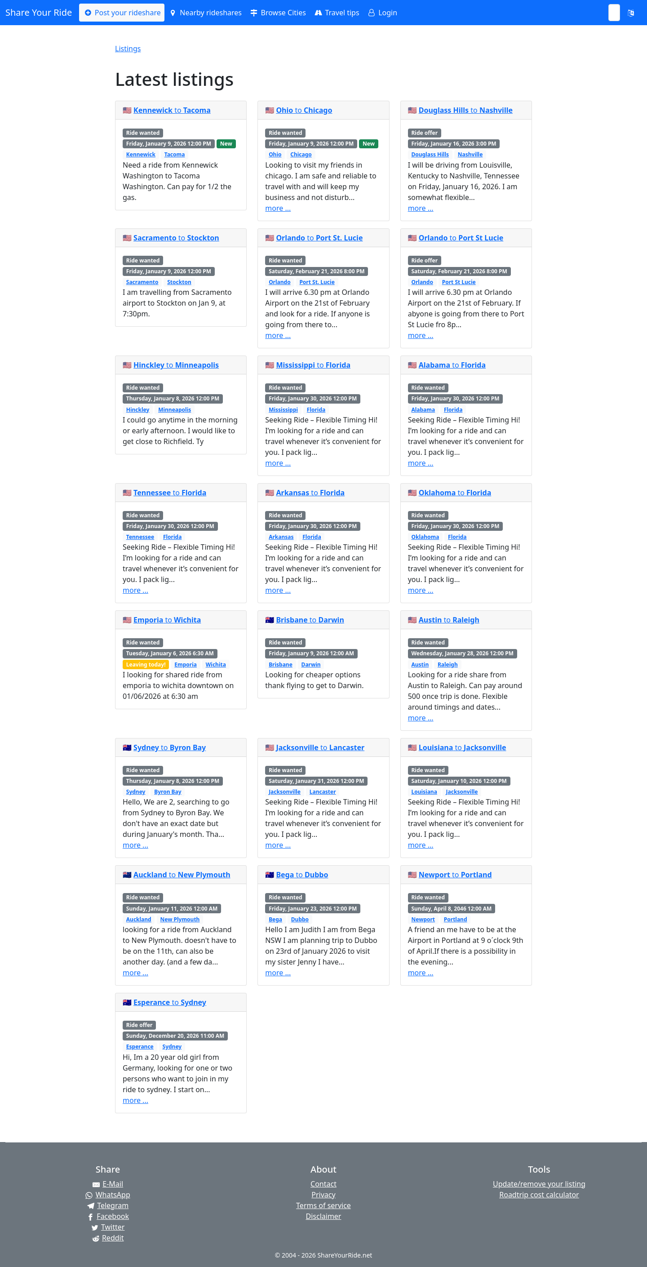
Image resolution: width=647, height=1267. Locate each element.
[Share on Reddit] (107, 1237)
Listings (128, 48)
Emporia (185, 664)
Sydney (136, 792)
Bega (275, 919)
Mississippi (283, 409)
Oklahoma (425, 537)
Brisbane (280, 664)
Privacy (323, 1195)
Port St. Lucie (316, 282)
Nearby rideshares (205, 13)
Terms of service (323, 1205)
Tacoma (174, 154)
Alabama (423, 409)
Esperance (140, 1046)
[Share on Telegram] (107, 1205)
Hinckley (138, 409)
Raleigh (448, 664)
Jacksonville (285, 792)
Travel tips (336, 13)
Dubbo (300, 919)
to (172, 110)
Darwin (311, 664)
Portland (455, 919)
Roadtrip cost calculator (539, 1195)
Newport (423, 919)
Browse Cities (277, 13)
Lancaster (323, 792)
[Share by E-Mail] (107, 1183)
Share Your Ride (38, 12)
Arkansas (281, 537)
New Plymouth (179, 919)
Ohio (275, 154)
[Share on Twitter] (107, 1227)
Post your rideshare (121, 13)
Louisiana (424, 792)
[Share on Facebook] (107, 1216)
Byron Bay (167, 792)
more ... (278, 208)
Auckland (138, 919)
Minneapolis (174, 409)
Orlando (280, 282)
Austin (420, 664)
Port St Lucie (459, 282)
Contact (323, 1184)
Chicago (301, 154)
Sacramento (142, 282)
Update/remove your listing (539, 1184)
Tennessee (140, 537)
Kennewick (140, 154)
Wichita (216, 664)
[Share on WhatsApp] (107, 1194)
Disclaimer (323, 1216)
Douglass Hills (430, 154)
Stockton (179, 282)
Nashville (470, 154)
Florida (316, 409)
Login (382, 13)
